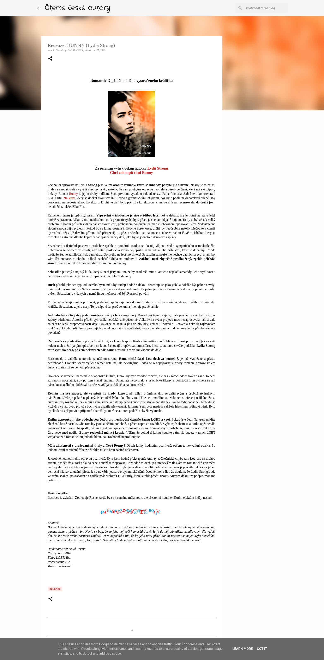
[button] (50, 59)
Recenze (55, 588)
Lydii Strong (158, 168)
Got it (262, 649)
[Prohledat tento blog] (266, 8)
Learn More (242, 649)
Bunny (73, 193)
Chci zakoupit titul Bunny (131, 172)
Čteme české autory (77, 8)
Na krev (69, 198)
